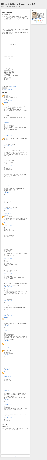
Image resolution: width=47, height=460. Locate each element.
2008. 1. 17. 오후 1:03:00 (8, 325)
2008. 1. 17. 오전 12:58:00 (8, 185)
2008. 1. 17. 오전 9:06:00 (8, 258)
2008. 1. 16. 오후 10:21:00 (8, 130)
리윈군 (5, 349)
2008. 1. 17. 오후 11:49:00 (8, 399)
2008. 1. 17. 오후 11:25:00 (8, 390)
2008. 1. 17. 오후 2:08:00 (8, 340)
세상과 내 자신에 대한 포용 (7, 89)
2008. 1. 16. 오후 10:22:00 (8, 135)
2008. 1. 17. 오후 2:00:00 (8, 330)
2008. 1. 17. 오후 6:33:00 (8, 354)
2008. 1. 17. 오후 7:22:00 (8, 369)
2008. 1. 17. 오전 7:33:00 (8, 208)
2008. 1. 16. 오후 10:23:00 (8, 145)
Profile (37, 18)
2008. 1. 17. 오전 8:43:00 (8, 231)
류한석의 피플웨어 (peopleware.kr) (18, 4)
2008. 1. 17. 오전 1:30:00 (8, 192)
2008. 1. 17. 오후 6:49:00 (8, 365)
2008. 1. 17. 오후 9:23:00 (8, 376)
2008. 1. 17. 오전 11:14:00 (8, 315)
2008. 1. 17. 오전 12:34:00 (8, 165)
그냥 (5, 137)
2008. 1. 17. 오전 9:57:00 (8, 286)
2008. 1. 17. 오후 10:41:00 (8, 381)
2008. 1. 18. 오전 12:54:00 (8, 404)
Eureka (5, 371)
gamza (5, 342)
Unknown (5, 102)
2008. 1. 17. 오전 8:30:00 (8, 225)
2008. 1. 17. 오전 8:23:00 (8, 220)
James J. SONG (6, 94)
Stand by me (34, 19)
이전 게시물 (26, 456)
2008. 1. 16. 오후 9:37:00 (8, 100)
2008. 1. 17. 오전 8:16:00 (8, 213)
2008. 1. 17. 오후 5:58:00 (8, 347)
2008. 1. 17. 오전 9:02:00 (8, 246)
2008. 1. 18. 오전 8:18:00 (8, 410)
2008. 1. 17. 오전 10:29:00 (8, 300)
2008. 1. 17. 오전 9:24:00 (8, 273)
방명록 (40, 18)
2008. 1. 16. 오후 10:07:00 (8, 122)
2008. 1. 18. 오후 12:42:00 (8, 417)
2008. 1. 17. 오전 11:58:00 (8, 320)
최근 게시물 (4, 456)
